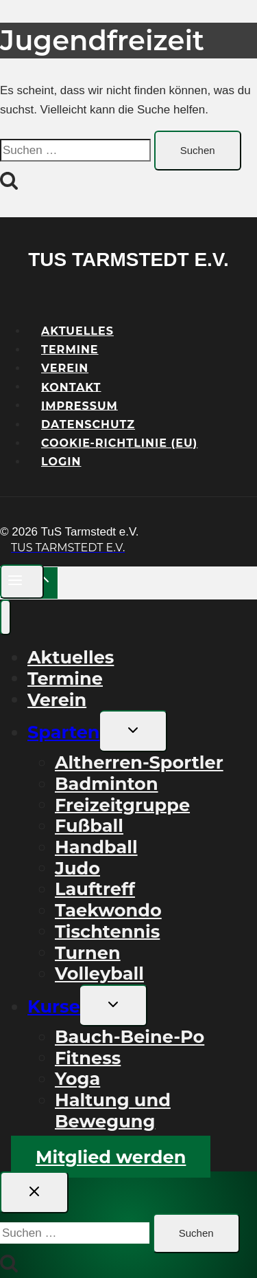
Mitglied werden (111, 1156)
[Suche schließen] (34, 1192)
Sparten (63, 731)
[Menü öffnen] (22, 581)
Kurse (53, 1006)
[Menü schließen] (5, 617)
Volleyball (99, 973)
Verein (56, 698)
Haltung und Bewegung (113, 1110)
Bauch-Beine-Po (129, 1036)
